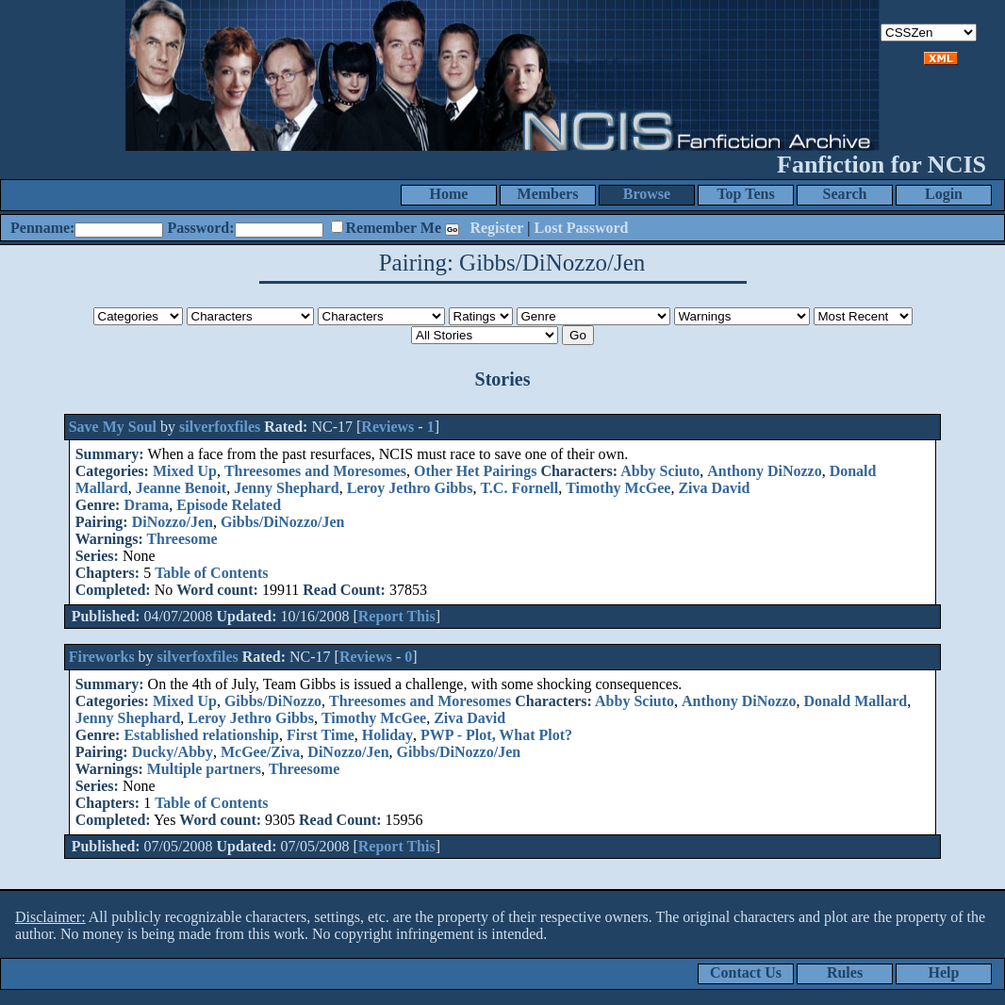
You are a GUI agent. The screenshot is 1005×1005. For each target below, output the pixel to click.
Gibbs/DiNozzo (272, 701)
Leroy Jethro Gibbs (410, 488)
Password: (200, 228)
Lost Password (582, 228)
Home (449, 194)
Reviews (387, 427)
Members (548, 194)
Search (845, 194)
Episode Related (228, 505)
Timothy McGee (618, 488)
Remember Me (393, 228)
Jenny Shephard (286, 488)
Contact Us (746, 972)
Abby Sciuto (660, 471)
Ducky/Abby (172, 752)
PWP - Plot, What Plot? (496, 735)
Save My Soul (113, 427)
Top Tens (745, 194)
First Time (320, 735)
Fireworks (102, 657)
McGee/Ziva (260, 752)
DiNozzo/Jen (172, 522)
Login (944, 194)
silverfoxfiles (219, 427)
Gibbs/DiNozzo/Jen (283, 522)
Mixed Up (185, 471)
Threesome (181, 539)
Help (944, 972)
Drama (146, 505)
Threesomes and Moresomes (315, 471)
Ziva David (714, 488)
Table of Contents (211, 573)
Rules (845, 972)
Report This (397, 616)
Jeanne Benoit (181, 488)
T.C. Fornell (519, 488)
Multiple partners (204, 769)
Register (496, 228)
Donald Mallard (855, 701)
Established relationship (201, 735)
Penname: (42, 228)
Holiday (387, 735)
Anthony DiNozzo (764, 471)
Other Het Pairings (475, 471)
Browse (646, 194)
